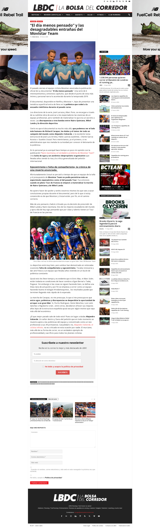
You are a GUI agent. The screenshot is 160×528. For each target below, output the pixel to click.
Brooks (102, 218)
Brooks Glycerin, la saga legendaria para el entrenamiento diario (110, 223)
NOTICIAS (36, 15)
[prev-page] (92, 399)
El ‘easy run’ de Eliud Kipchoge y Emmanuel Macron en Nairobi (40, 420)
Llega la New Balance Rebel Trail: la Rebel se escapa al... (120, 319)
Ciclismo (36, 19)
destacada (80, 382)
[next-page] (94, 399)
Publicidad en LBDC (124, 526)
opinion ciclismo (46, 383)
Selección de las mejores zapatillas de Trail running (120, 309)
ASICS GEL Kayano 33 (118, 249)
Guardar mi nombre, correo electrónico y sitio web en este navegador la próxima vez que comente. (62, 470)
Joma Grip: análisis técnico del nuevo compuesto (119, 260)
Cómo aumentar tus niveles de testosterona (120, 107)
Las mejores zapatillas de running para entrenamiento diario (120, 98)
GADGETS (80, 15)
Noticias (39, 21)
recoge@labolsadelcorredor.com (84, 512)
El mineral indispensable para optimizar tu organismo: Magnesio (119, 117)
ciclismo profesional (69, 382)
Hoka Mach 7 (115, 289)
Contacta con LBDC (111, 526)
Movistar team (88, 382)
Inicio (31, 19)
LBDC (100, 85)
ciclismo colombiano (56, 382)
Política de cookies (97, 526)
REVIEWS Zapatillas (53, 15)
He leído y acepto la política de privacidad (64, 366)
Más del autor (52, 399)
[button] (129, 15)
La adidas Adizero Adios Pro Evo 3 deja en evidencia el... (120, 280)
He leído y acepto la (46, 477)
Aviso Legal (86, 526)
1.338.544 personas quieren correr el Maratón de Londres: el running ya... (113, 80)
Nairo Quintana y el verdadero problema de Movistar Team (67, 153)
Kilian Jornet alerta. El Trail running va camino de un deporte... (120, 137)
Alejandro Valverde (43, 382)
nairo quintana (35, 383)
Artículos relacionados (38, 399)
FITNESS (101, 15)
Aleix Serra (35, 37)
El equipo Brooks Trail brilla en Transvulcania (62, 420)
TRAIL (69, 15)
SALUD (90, 15)
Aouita (101, 229)
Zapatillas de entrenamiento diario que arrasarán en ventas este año (120, 271)
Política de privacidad (53, 478)
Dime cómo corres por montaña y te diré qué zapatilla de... (118, 300)
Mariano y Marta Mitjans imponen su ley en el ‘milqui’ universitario (84, 420)
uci (53, 383)
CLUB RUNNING (114, 15)
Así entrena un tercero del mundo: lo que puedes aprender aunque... (119, 147)
